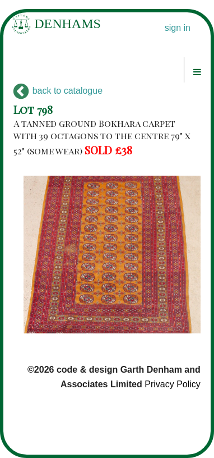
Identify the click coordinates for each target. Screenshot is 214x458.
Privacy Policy (173, 384)
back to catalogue (58, 90)
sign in (177, 28)
